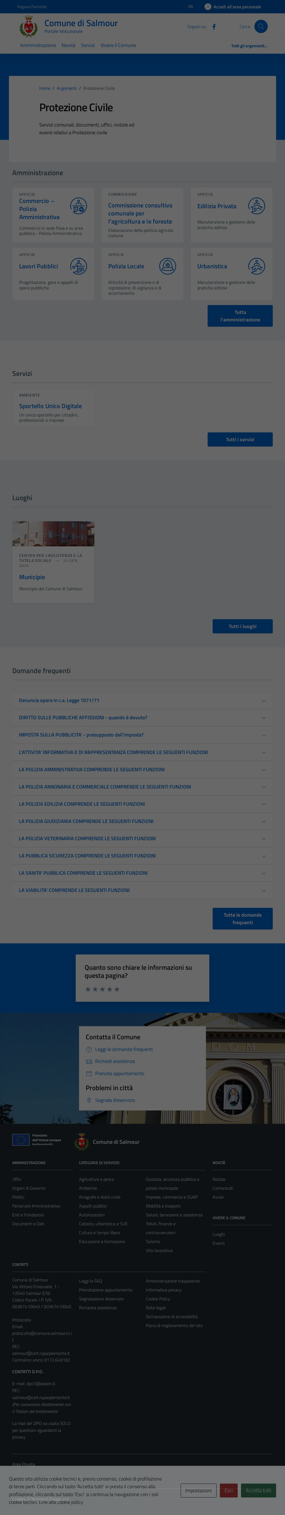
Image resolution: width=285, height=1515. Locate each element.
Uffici (16, 1179)
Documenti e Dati (28, 1223)
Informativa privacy (163, 1289)
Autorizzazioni (92, 1214)
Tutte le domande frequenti (243, 918)
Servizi (88, 45)
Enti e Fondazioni (28, 1214)
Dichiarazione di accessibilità (172, 1316)
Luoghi (219, 1234)
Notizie (219, 1179)
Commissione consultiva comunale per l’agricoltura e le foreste (140, 213)
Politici (18, 1197)
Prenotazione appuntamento (105, 1289)
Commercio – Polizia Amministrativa (39, 209)
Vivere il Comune (118, 45)
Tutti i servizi (240, 439)
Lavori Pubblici (38, 266)
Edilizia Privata (216, 206)
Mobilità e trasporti (163, 1205)
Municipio (32, 576)
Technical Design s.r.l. (50, 1499)
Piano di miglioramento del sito (174, 1325)
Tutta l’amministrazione (240, 315)
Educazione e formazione (102, 1241)
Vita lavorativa (159, 1250)
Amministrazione (38, 45)
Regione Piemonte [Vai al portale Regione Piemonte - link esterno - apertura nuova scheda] (32, 6)
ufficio (27, 194)
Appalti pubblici (93, 1205)
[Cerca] (261, 26)
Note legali (156, 1307)
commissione (122, 194)
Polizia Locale (126, 266)
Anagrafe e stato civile (100, 1197)
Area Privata (23, 1464)
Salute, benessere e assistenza (174, 1214)
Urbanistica (212, 266)
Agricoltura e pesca (96, 1179)
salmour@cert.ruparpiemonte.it (41, 1353)
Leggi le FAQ (90, 1281)
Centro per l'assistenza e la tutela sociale (50, 557)
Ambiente (29, 395)
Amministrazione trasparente (173, 1281)
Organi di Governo (28, 1188)
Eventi (219, 1243)
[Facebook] (211, 26)
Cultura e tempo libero (99, 1232)
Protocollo (21, 1319)
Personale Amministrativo (36, 1205)
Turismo (153, 1241)
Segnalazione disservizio (101, 1298)
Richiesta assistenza (98, 1307)
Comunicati (223, 1188)
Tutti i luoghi (243, 626)
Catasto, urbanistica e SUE (103, 1223)
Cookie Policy (158, 1298)
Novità (68, 45)
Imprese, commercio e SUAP (172, 1197)
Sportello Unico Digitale (50, 405)
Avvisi (218, 1197)
